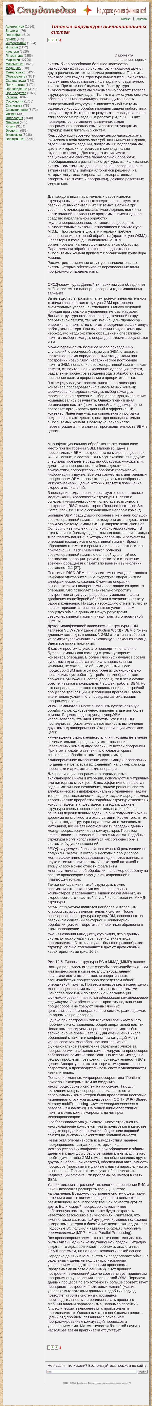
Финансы (12, 122)
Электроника (15, 139)
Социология (14, 101)
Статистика (14, 105)
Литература (14, 55)
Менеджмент (15, 72)
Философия (14, 118)
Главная (125, 19)
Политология (15, 84)
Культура (12, 51)
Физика (11, 114)
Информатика (16, 43)
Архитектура (15, 26)
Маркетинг (13, 59)
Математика (15, 64)
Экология (12, 130)
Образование (15, 76)
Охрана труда (16, 80)
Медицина (13, 68)
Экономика (14, 134)
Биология (13, 30)
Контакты (142, 19)
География (14, 34)
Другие (11, 39)
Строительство (17, 109)
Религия (12, 97)
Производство (16, 93)
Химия (10, 126)
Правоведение (16, 89)
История (12, 47)
